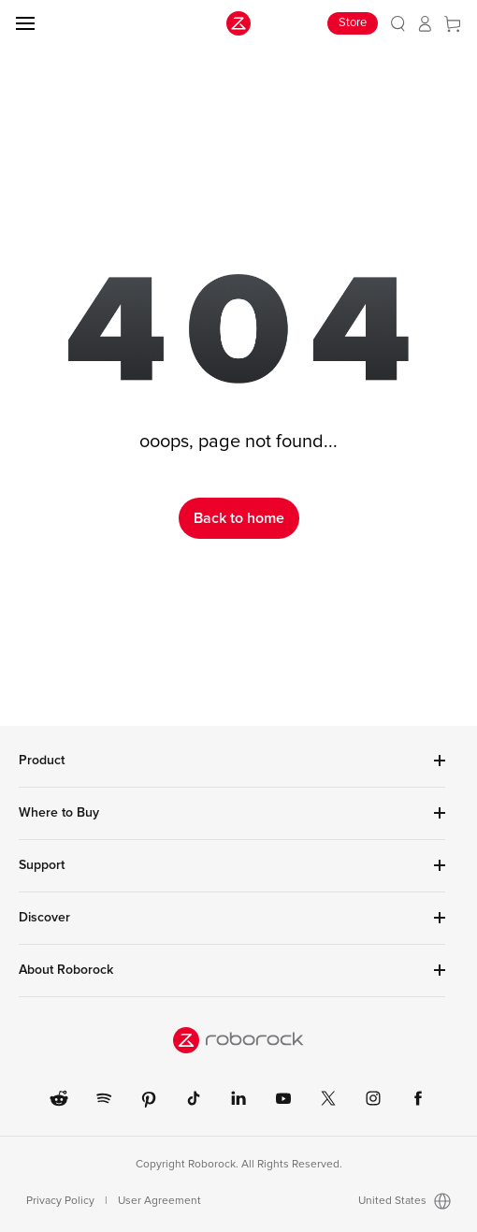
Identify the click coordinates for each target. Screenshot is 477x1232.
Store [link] (353, 23)
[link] (398, 24)
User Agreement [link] (159, 1201)
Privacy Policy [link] (60, 1201)
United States (404, 1201)
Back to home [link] (239, 518)
